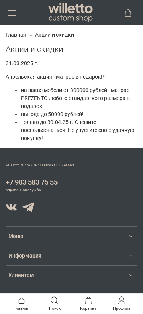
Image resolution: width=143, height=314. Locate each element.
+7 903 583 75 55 (32, 182)
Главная (16, 35)
